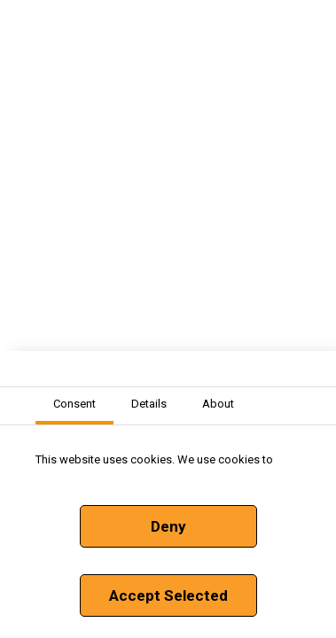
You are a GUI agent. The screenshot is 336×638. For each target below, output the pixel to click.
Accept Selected (168, 595)
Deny (168, 526)
